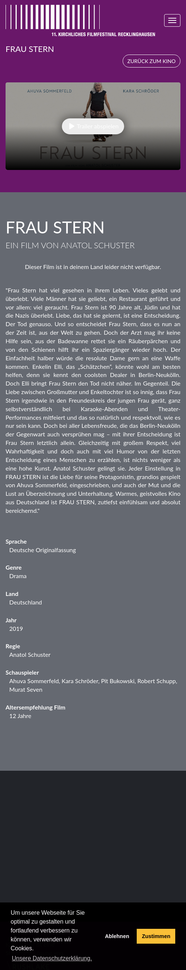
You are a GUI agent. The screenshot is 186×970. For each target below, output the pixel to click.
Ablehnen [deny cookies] (117, 936)
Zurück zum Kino (151, 61)
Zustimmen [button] (156, 936)
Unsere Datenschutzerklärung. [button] (52, 958)
